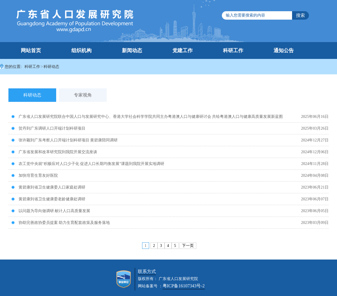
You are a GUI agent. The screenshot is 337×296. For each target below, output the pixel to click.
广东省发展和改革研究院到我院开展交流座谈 (54, 152)
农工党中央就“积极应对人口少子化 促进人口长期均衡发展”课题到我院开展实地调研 (87, 164)
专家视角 (83, 95)
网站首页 (31, 50)
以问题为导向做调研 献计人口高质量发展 (50, 211)
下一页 (188, 246)
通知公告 (284, 50)
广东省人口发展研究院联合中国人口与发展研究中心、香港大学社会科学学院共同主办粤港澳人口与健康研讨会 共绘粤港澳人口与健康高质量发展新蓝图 (147, 116)
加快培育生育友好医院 (34, 175)
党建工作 (182, 50)
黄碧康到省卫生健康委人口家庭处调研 (48, 187)
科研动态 (51, 67)
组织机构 (81, 50)
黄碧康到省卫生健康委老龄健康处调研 (48, 199)
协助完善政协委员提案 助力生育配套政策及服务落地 (60, 223)
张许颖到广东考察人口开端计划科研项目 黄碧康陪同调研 (64, 140)
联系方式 (147, 271)
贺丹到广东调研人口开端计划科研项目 (48, 128)
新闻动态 (132, 50)
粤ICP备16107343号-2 (184, 285)
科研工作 (233, 50)
